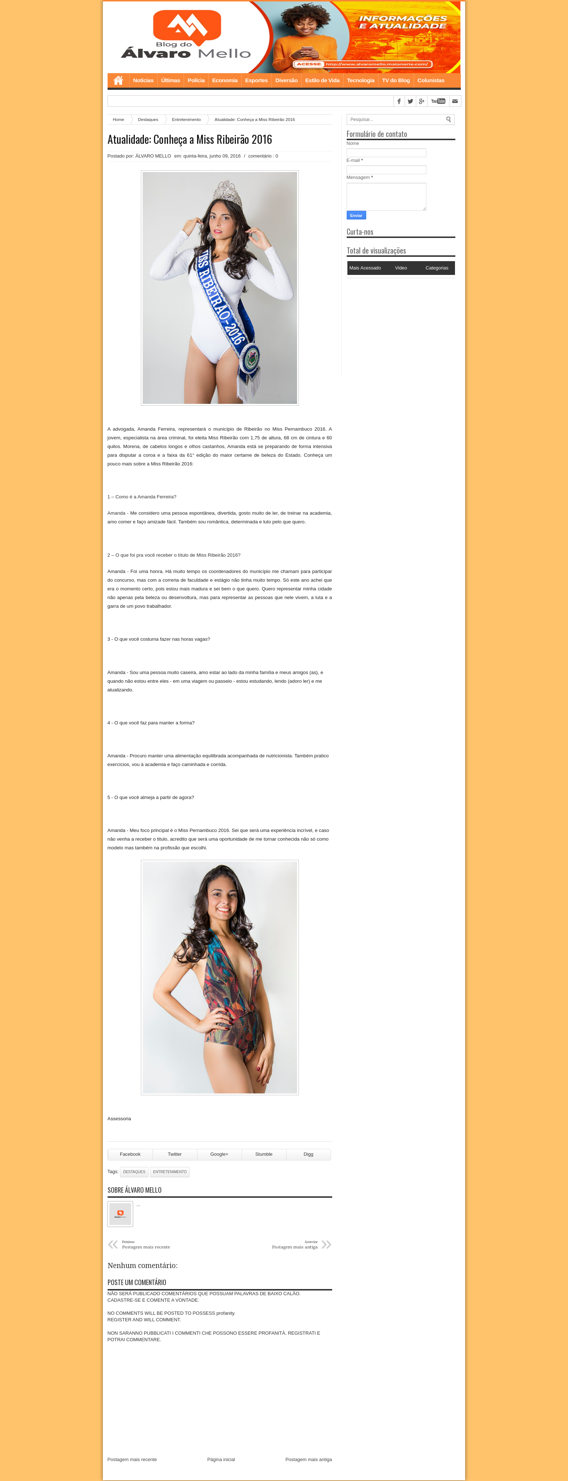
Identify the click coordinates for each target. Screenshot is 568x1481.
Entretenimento (186, 120)
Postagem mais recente (132, 1460)
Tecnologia (361, 81)
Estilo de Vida (322, 81)
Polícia (196, 81)
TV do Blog (396, 81)
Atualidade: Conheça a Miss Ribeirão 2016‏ (190, 139)
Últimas (170, 81)
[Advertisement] (392, 324)
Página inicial (221, 1460)
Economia (225, 81)
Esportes (256, 81)
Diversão (286, 81)
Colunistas (431, 81)
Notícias (143, 81)
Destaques (148, 120)
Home (118, 81)
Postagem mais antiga (308, 1460)
